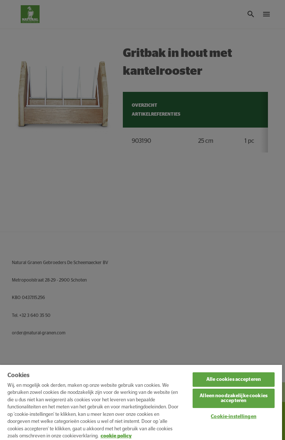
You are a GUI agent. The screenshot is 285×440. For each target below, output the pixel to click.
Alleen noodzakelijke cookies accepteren (234, 398)
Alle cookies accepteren (233, 379)
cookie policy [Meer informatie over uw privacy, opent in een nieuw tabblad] (116, 436)
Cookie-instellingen (233, 416)
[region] (141, 402)
